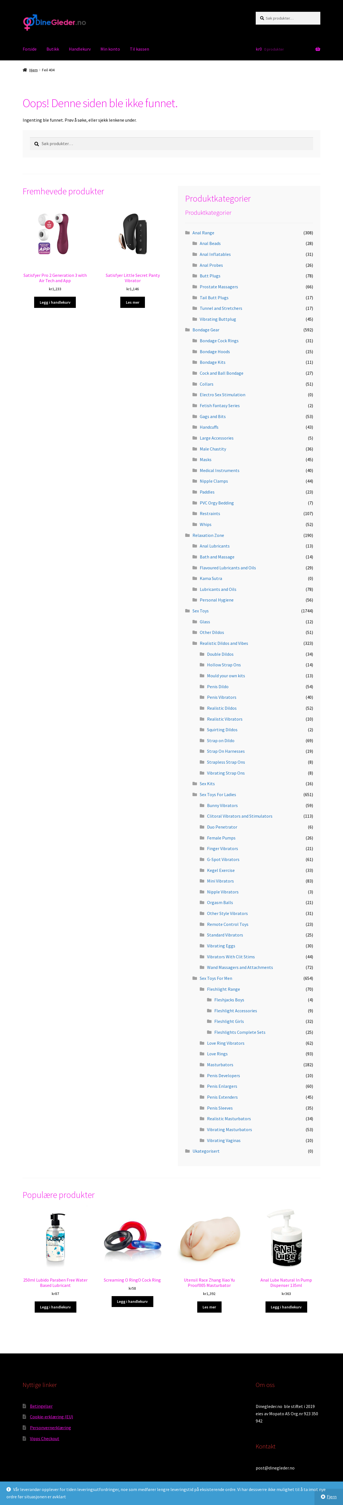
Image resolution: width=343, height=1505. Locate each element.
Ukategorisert (206, 1151)
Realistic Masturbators (229, 1118)
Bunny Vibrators (222, 805)
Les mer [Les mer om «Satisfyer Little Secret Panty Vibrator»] (132, 302)
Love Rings (217, 1053)
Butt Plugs (210, 276)
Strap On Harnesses (226, 751)
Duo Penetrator (222, 827)
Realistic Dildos (222, 708)
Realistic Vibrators (225, 719)
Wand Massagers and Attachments (240, 967)
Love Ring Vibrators (226, 1043)
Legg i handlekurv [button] (55, 302)
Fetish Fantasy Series (220, 405)
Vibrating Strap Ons (226, 773)
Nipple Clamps (214, 481)
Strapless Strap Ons (226, 762)
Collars (206, 384)
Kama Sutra (211, 578)
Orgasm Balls (220, 902)
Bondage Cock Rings (219, 340)
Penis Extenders (222, 1097)
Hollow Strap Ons (224, 664)
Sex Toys (200, 611)
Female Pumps (221, 838)
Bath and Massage (217, 557)
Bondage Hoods (215, 351)
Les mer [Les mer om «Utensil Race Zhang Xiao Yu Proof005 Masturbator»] (209, 1307)
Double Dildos (220, 654)
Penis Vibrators (221, 697)
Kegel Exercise (221, 870)
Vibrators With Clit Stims (231, 956)
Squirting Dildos (222, 729)
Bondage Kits (212, 362)
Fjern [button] (332, 1496)
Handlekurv (80, 49)
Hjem (33, 69)
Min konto (110, 49)
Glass (205, 621)
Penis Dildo (218, 686)
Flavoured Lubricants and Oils (228, 567)
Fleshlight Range (223, 989)
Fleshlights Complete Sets (240, 1032)
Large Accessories (217, 438)
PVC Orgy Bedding (217, 503)
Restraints (210, 513)
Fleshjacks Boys (229, 999)
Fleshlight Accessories (235, 1010)
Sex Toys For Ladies (218, 794)
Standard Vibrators (225, 935)
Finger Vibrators (222, 848)
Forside (30, 49)
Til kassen (139, 49)
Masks (206, 459)
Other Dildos (212, 632)
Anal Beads (210, 243)
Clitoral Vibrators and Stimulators (239, 816)
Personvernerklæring (50, 1427)
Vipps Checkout (44, 1438)
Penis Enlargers (222, 1086)
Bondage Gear (205, 329)
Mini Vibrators (220, 881)
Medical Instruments (219, 470)
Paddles (207, 492)
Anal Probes (211, 265)
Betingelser (41, 1406)
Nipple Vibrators (223, 892)
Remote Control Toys (227, 924)
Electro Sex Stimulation (222, 394)
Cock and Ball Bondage (221, 373)
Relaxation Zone (208, 535)
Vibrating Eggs (221, 946)
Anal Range (203, 232)
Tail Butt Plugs (214, 297)
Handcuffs (209, 427)
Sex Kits (207, 783)
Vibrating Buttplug (218, 319)
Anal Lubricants (215, 546)
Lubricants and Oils (218, 589)
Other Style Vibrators (227, 913)
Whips (206, 524)
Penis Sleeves (220, 1108)
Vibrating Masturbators (229, 1129)
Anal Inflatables (215, 254)
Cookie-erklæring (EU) (51, 1416)
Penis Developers (223, 1075)
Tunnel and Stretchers (221, 308)
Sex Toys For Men (216, 978)
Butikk (52, 49)
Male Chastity (213, 449)
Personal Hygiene (217, 600)
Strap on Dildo (220, 740)
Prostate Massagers (219, 286)
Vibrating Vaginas (224, 1140)
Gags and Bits (213, 416)
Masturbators (220, 1064)
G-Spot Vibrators (223, 859)
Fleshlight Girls (229, 1021)
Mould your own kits (226, 675)
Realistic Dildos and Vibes (224, 643)
